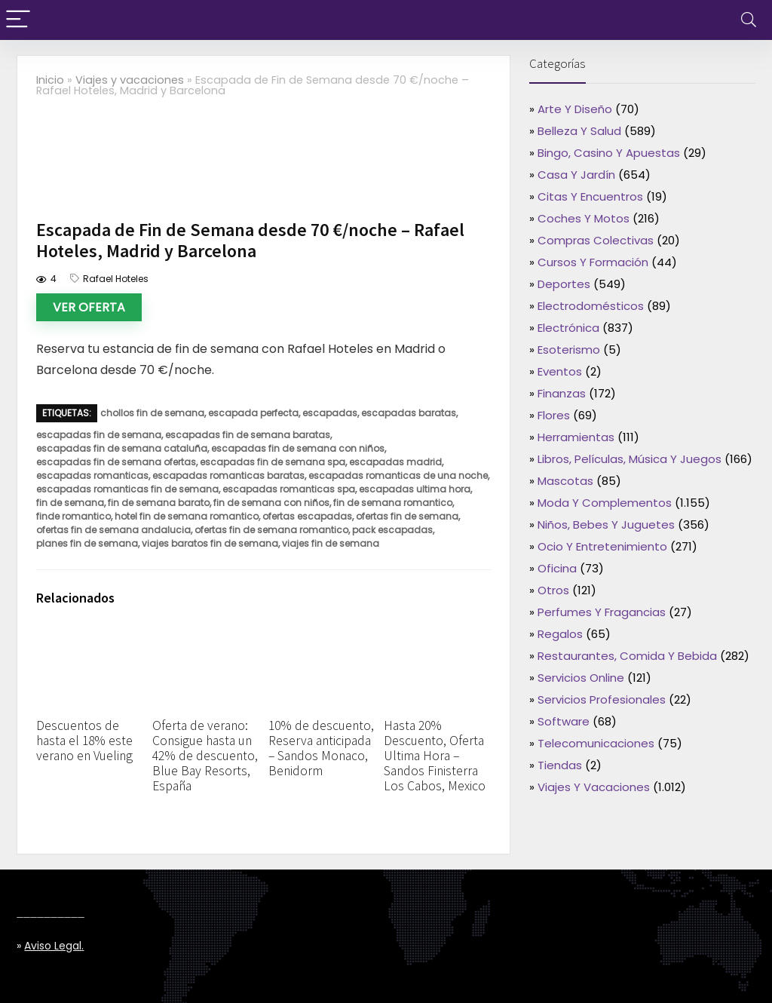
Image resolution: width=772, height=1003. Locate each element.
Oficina (557, 568)
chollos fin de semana (152, 412)
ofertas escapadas (307, 516)
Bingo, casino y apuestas (609, 153)
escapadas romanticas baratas (228, 475)
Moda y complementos (605, 503)
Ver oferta (89, 307)
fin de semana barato (159, 502)
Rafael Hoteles (116, 278)
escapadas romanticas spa (288, 489)
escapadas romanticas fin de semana (127, 489)
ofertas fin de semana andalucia (113, 529)
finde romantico (73, 516)
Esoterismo (569, 349)
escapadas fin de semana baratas (247, 434)
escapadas (329, 412)
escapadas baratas (408, 412)
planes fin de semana (87, 543)
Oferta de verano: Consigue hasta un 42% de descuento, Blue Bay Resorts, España (205, 755)
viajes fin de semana (330, 543)
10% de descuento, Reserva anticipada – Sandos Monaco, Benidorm (321, 748)
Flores (554, 415)
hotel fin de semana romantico (187, 516)
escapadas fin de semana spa (272, 461)
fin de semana (70, 502)
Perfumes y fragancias (602, 612)
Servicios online (581, 678)
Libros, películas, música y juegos (629, 459)
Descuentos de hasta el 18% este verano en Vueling (84, 740)
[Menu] (18, 20)
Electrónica (568, 328)
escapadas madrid (395, 461)
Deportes (564, 284)
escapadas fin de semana (98, 434)
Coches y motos (584, 218)
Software (564, 721)
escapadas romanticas (92, 475)
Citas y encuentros (590, 196)
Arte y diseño (575, 109)
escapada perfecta (253, 412)
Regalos (560, 634)
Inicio (50, 79)
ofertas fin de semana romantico (271, 529)
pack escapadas (392, 529)
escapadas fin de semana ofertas (116, 461)
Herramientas (576, 437)
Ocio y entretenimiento (602, 546)
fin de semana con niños (271, 502)
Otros (553, 590)
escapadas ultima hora (414, 489)
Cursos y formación (593, 262)
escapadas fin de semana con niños (297, 448)
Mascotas (565, 481)
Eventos (560, 371)
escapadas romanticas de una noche (398, 475)
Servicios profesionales (602, 699)
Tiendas (560, 765)
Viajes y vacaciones (129, 79)
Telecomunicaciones (596, 743)
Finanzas (562, 393)
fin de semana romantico (392, 502)
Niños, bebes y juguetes (606, 524)
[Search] (749, 20)
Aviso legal (52, 945)
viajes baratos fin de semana (210, 543)
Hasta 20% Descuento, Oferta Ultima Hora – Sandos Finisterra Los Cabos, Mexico (435, 755)
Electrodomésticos (591, 306)
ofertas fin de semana (407, 516)
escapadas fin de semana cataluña (121, 448)
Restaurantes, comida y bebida (627, 656)
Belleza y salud (579, 131)
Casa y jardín (576, 175)
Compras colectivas (596, 240)
